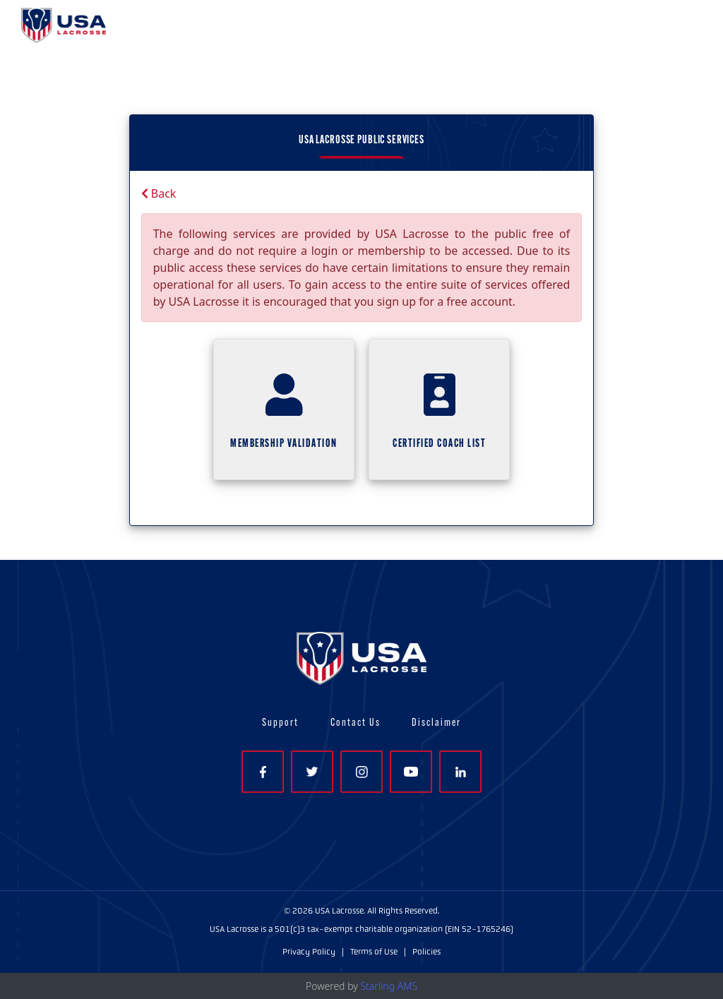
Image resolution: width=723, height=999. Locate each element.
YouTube (411, 772)
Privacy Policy (308, 951)
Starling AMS (388, 986)
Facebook (263, 772)
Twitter (312, 772)
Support (280, 723)
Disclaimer (436, 723)
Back (159, 193)
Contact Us (355, 723)
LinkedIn (460, 772)
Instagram (362, 772)
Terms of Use (374, 951)
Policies (426, 951)
